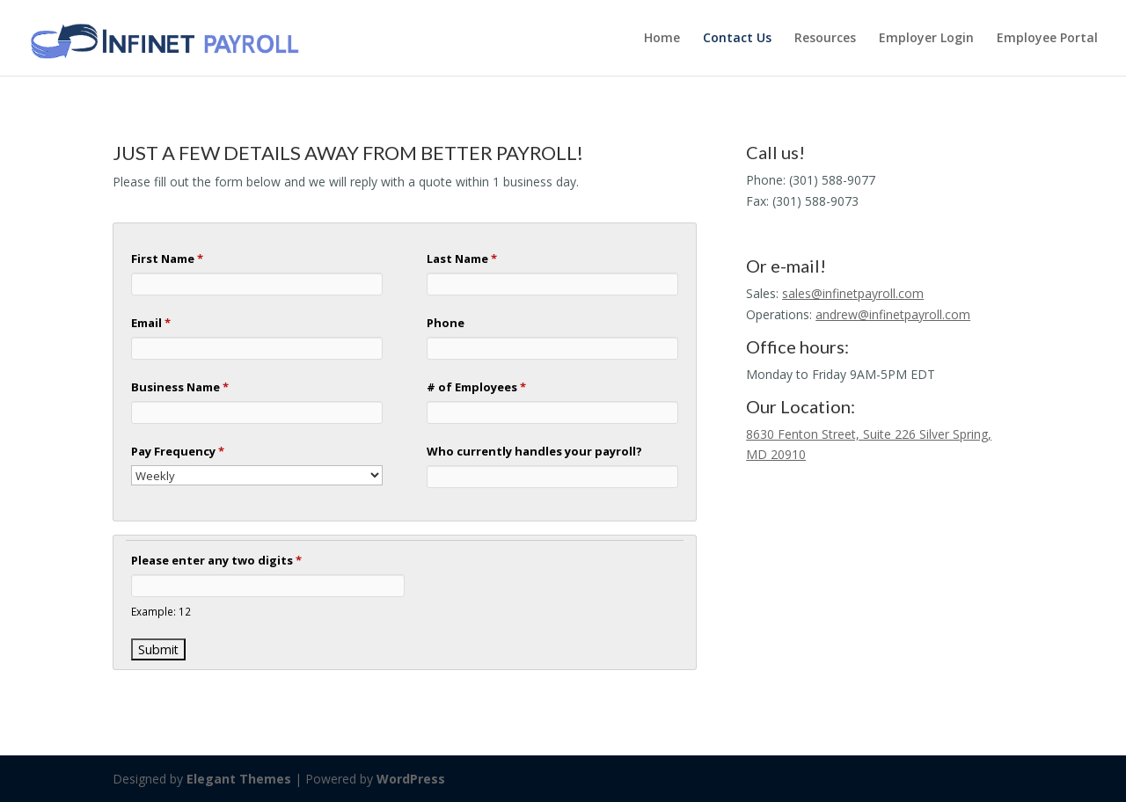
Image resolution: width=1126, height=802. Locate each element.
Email (151, 323)
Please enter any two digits (216, 560)
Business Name (180, 387)
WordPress (411, 778)
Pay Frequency (177, 451)
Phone (445, 323)
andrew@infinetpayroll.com (892, 314)
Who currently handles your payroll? (534, 451)
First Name (167, 258)
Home (662, 39)
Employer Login (926, 39)
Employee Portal (1047, 39)
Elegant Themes (238, 778)
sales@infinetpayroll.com (853, 293)
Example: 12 (161, 611)
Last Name (462, 258)
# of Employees (476, 387)
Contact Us (737, 39)
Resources (825, 39)
